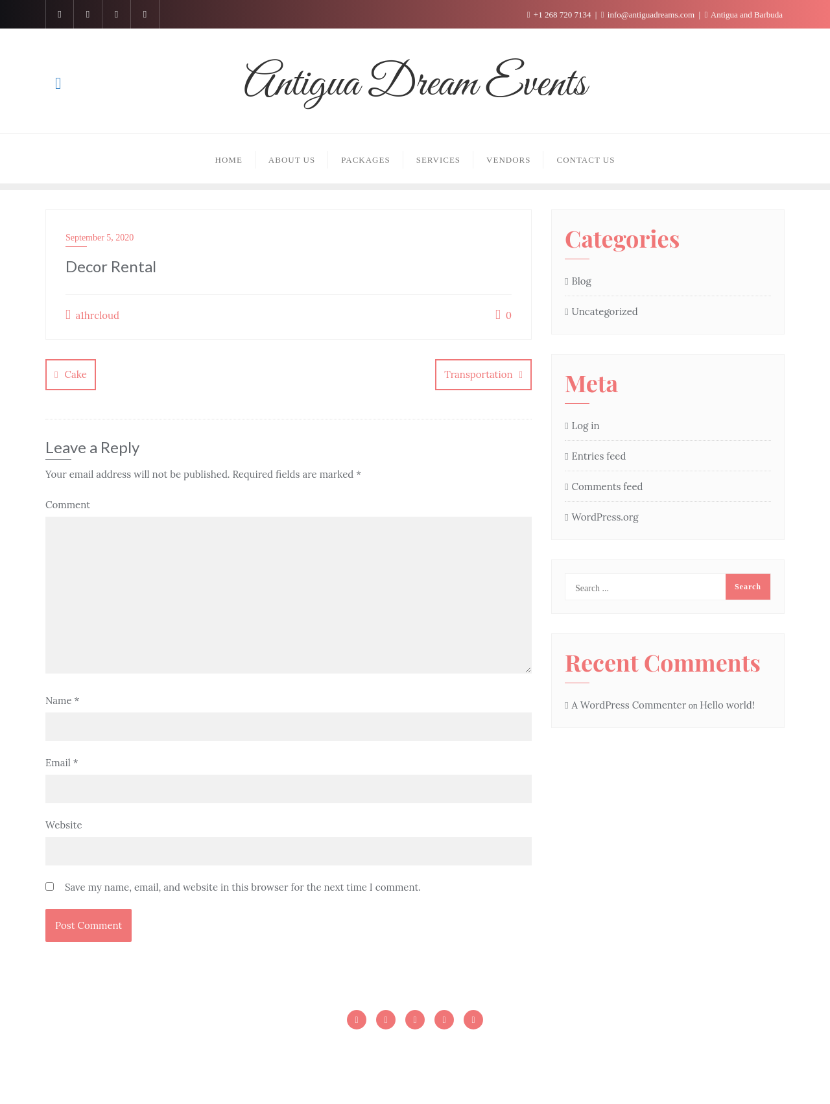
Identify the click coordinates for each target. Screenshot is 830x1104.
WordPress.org (604, 517)
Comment (67, 504)
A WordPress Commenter (628, 705)
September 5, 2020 (99, 237)
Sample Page (483, 1047)
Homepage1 (407, 1047)
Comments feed (607, 486)
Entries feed (598, 456)
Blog (581, 281)
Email (61, 762)
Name (62, 700)
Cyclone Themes (640, 1075)
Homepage (336, 1047)
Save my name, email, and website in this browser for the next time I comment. (243, 886)
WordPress (508, 1075)
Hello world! (727, 705)
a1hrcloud (92, 315)
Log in (585, 425)
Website (63, 824)
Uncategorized (604, 311)
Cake (75, 374)
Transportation (478, 374)
